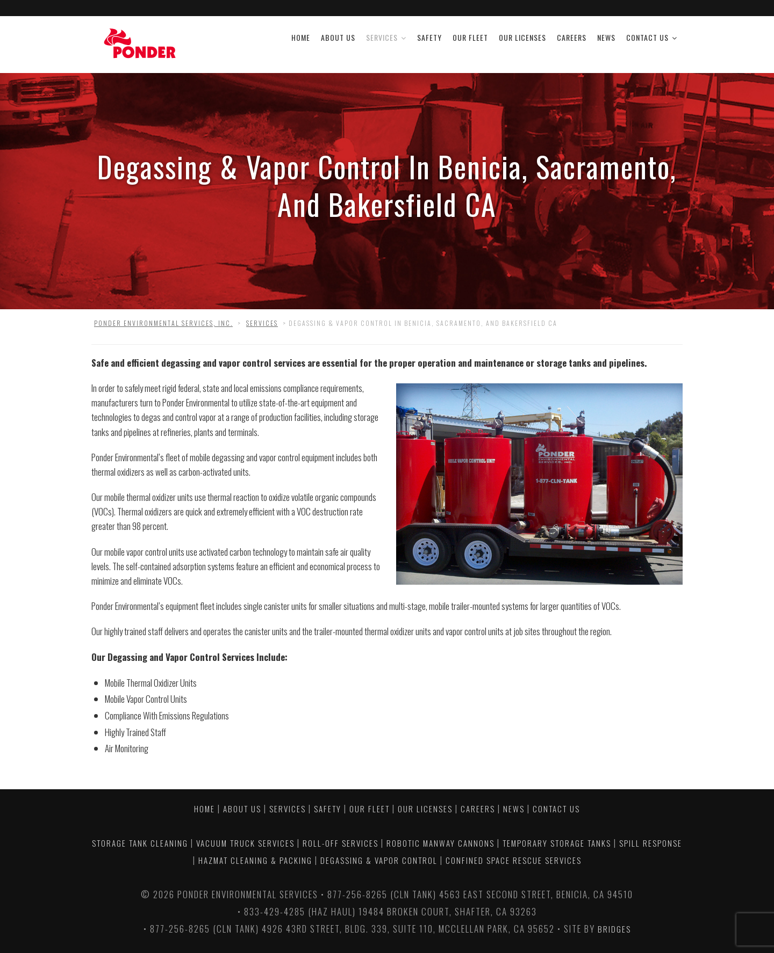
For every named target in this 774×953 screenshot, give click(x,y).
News (606, 37)
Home (300, 37)
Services (382, 37)
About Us (338, 37)
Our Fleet (470, 37)
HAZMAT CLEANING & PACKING (255, 860)
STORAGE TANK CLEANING (140, 843)
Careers (571, 37)
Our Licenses (522, 37)
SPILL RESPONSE (650, 843)
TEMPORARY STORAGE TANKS (557, 843)
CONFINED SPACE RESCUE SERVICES (514, 860)
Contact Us (647, 37)
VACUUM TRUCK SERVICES (245, 843)
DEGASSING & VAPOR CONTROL (379, 860)
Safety (429, 37)
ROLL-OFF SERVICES (340, 843)
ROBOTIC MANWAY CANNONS (440, 843)
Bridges (614, 929)
